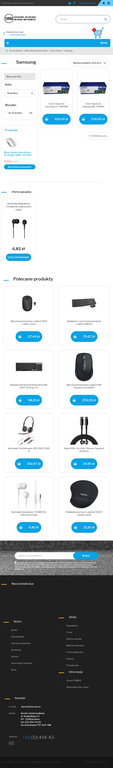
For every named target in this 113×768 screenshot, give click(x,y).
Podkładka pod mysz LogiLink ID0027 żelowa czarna (84, 513)
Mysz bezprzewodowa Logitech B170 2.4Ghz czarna (29, 322)
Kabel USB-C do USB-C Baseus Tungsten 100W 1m (84, 449)
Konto (14, 630)
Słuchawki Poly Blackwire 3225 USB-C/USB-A (29, 449)
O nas (69, 632)
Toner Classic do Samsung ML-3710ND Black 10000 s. (93, 105)
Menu (57, 43)
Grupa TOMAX (73, 680)
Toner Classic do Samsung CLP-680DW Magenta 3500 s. (56, 105)
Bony (13, 669)
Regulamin (72, 625)
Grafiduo (102, 762)
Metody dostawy (75, 645)
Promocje (11, 130)
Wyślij (86, 556)
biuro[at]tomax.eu (31, 706)
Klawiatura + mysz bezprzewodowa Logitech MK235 (84, 322)
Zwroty (70, 658)
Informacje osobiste (22, 663)
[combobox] (89, 63)
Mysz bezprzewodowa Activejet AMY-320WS (17, 154)
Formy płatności (74, 652)
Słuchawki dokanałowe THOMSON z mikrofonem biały (28, 513)
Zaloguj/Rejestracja (87, 3)
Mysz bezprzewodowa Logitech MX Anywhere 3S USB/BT (84, 386)
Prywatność (72, 665)
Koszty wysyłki (74, 639)
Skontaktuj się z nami (77, 687)
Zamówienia (17, 636)
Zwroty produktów (20, 643)
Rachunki (16, 650)
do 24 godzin (20, 112)
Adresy (15, 656)
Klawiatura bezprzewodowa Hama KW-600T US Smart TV (29, 386)
